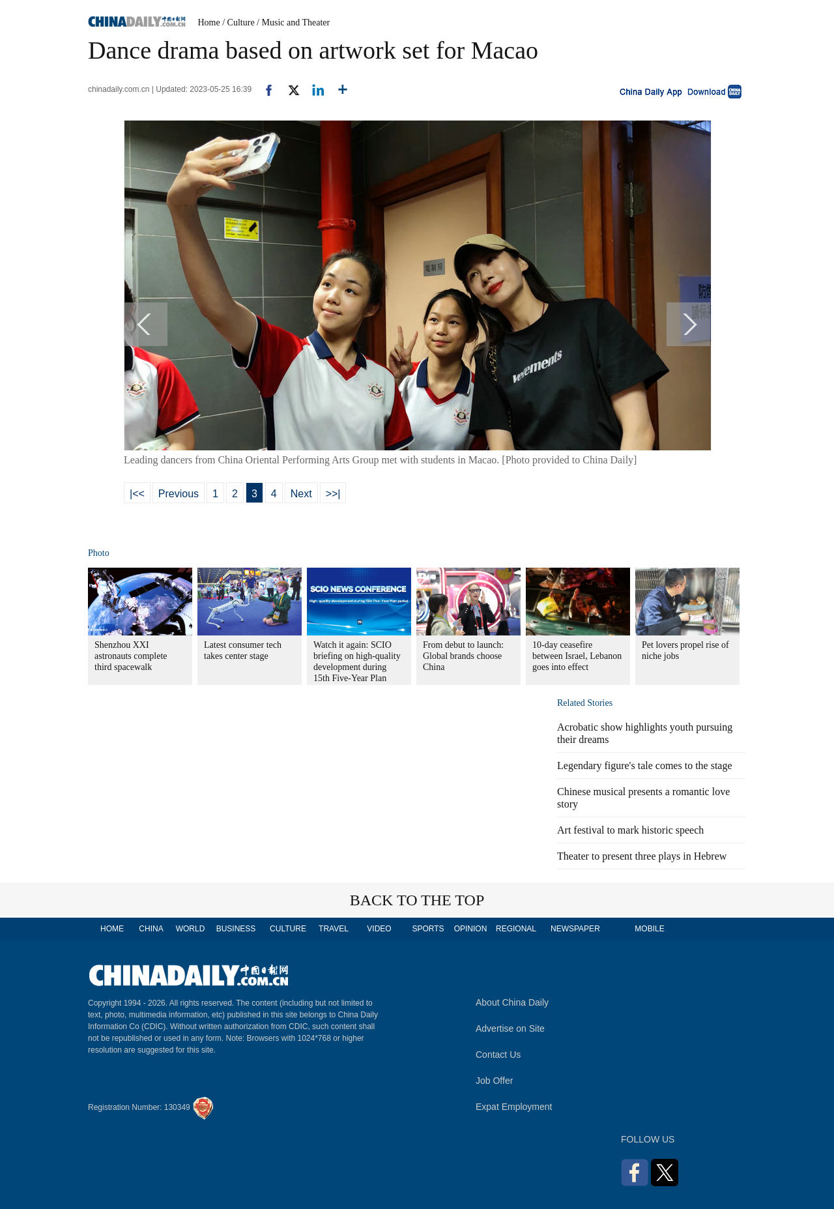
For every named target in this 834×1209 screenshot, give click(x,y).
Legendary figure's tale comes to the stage (644, 765)
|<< (137, 493)
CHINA (151, 928)
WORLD (190, 928)
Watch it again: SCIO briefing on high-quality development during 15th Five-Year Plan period (357, 667)
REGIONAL (516, 928)
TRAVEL (334, 928)
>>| (333, 493)
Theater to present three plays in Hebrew (641, 856)
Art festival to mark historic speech (630, 830)
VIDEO (379, 928)
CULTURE (288, 928)
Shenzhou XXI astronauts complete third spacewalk (130, 656)
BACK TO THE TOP (417, 900)
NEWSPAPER (575, 928)
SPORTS (428, 928)
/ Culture (238, 22)
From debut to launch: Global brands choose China (463, 656)
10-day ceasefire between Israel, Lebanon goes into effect (577, 656)
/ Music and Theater (293, 22)
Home (209, 22)
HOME (112, 928)
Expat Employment (514, 1106)
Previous (178, 493)
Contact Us (498, 1054)
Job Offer (494, 1080)
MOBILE (649, 928)
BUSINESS (236, 928)
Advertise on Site (510, 1028)
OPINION (470, 928)
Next (301, 493)
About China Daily (512, 1002)
